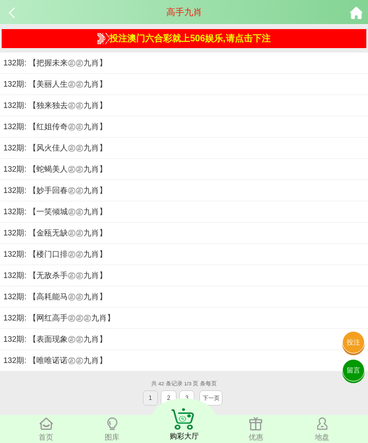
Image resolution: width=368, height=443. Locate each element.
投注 (353, 342)
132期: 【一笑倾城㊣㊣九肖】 (55, 211)
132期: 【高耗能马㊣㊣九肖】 (55, 296)
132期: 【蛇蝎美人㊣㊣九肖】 (55, 168)
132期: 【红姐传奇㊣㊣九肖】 (55, 126)
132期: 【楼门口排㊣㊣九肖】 (55, 253)
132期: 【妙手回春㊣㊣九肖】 (55, 190)
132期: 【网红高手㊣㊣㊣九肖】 (59, 317)
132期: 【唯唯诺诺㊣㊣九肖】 (55, 360)
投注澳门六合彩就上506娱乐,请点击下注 (183, 38)
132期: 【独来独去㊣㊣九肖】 (55, 105)
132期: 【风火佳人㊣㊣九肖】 (55, 147)
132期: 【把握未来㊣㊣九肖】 (55, 62)
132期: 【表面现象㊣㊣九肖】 (55, 338)
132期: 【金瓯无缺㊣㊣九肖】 (55, 232)
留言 (353, 370)
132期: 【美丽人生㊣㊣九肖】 (55, 83)
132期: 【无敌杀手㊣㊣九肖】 (55, 275)
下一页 (211, 398)
